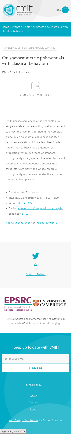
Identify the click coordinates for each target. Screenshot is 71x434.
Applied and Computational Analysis (40, 208)
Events (16, 26)
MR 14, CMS (25, 203)
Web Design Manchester (23, 420)
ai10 (24, 213)
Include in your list (47, 222)
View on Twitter (36, 274)
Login (33, 409)
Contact (33, 402)
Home (5, 26)
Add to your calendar (19, 222)
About (33, 395)
